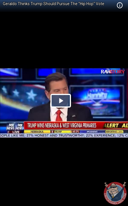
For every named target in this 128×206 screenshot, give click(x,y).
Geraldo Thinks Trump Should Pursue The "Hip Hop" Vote (53, 3)
